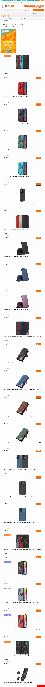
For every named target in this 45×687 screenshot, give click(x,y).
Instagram (19, 674)
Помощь (25, 652)
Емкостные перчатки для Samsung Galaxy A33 (12, 551)
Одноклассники (20, 672)
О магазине (3, 651)
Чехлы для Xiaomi (16, 654)
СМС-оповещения (27, 654)
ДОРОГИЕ (42, 24)
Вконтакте (35, 672)
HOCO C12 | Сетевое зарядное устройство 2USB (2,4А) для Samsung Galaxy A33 (31, 524)
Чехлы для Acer (15, 663)
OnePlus (11, 13)
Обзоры (37, 651)
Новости (29, 2)
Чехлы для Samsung (16, 652)
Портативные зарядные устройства (16, 18)
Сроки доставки (27, 658)
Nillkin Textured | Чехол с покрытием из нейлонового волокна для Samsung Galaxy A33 (13, 125)
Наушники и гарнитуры (29, 18)
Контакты (9, 2)
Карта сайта (26, 659)
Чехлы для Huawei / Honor (17, 657)
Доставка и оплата (16, 2)
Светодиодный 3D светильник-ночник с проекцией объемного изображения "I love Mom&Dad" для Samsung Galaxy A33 (32, 577)
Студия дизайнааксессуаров (4, 16)
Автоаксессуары (4, 18)
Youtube (31, 674)
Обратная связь (4, 679)
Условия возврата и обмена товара (29, 656)
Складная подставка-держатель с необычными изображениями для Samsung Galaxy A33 (31, 604)
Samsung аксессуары (19, 20)
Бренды (2, 657)
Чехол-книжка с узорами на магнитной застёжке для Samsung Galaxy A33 (32, 471)
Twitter (41, 672)
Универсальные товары (34, 13)
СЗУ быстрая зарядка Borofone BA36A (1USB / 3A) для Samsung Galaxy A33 (12, 524)
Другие (28, 13)
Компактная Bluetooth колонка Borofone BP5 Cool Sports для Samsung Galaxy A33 (32, 551)
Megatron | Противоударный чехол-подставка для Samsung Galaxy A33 (31, 45)
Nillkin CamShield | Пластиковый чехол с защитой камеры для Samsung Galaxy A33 (13, 258)
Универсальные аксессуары (6, 663)
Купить (36, 52)
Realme (25, 13)
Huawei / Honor (17, 13)
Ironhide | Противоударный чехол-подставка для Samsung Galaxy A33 (12, 418)
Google (22, 13)
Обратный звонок (40, 5)
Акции (24, 2)
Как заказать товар (27, 651)
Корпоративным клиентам (6, 660)
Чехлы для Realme (16, 660)
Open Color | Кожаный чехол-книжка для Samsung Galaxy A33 (31, 125)
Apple (2, 13)
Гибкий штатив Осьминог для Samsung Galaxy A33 (13, 604)
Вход (27, 10)
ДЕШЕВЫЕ (37, 24)
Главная (12, 20)
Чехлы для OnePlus (16, 655)
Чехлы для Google (16, 658)
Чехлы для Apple (16, 651)
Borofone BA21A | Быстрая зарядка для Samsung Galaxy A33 (31, 497)
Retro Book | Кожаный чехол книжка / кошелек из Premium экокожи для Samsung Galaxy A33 (31, 178)
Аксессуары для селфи (5, 20)
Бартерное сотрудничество (6, 658)
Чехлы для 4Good (16, 661)
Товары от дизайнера (5, 661)
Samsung (5, 13)
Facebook (28, 672)
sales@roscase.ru (39, 658)
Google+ (25, 674)
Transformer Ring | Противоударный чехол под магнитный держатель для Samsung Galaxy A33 (31, 285)
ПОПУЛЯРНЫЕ (31, 24)
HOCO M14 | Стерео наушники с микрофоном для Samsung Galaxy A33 (12, 497)
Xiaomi (8, 13)
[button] (41, 686)
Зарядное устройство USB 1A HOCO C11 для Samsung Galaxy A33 (12, 577)
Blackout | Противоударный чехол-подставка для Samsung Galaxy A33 (31, 338)
